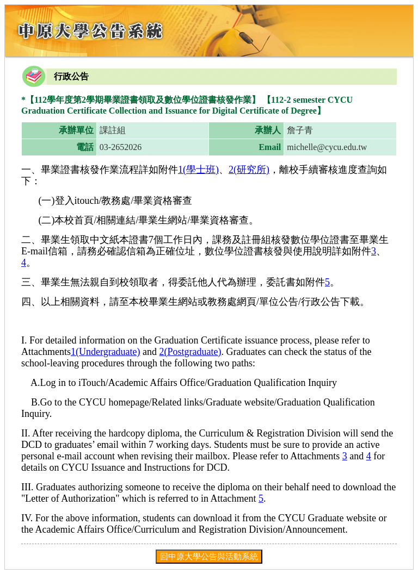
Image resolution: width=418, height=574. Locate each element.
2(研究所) (249, 169)
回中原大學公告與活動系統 (209, 556)
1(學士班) (198, 169)
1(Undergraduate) (105, 351)
